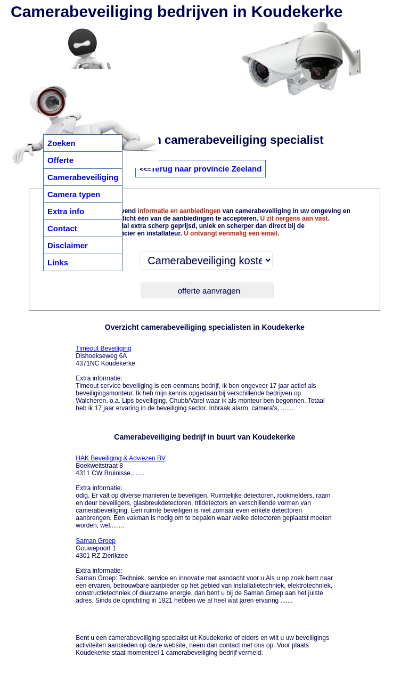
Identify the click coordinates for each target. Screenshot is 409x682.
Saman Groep (96, 541)
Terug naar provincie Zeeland (206, 168)
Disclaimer (67, 245)
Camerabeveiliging (82, 177)
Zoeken (61, 143)
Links (57, 262)
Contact (62, 228)
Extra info (65, 211)
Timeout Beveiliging (103, 348)
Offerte (60, 160)
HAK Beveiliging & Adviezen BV (121, 458)
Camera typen (73, 194)
